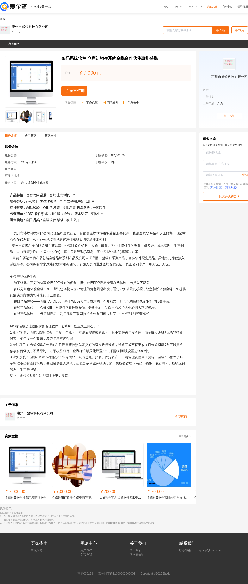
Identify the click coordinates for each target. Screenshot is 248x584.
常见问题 (37, 550)
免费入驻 (212, 6)
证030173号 (88, 573)
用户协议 (86, 550)
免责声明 (86, 554)
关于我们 (135, 550)
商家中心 (227, 6)
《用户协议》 (216, 187)
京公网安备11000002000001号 (118, 573)
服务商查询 (137, 554)
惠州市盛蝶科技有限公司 (30, 26)
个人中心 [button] (195, 6)
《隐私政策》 (230, 187)
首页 (165, 7)
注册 (245, 6)
